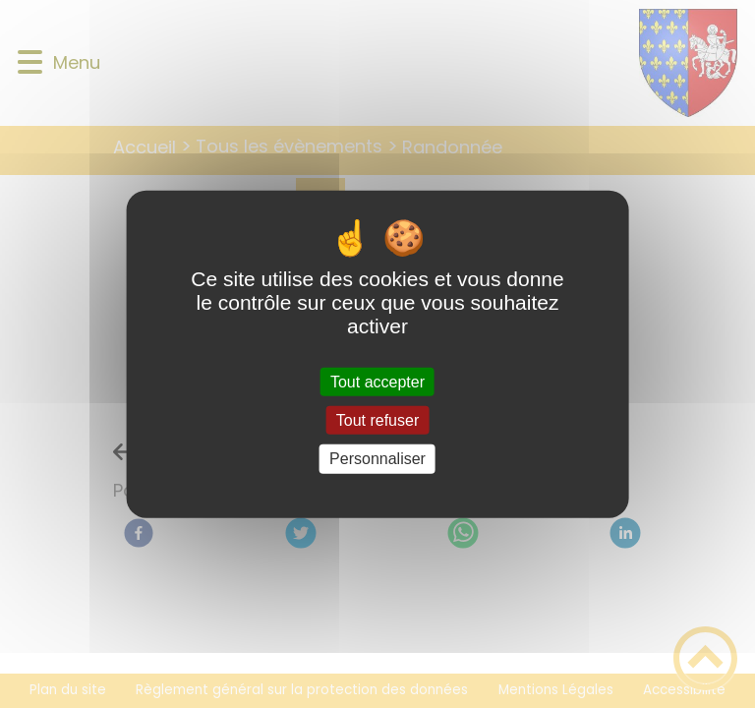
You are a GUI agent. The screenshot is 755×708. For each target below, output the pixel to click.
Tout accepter (377, 382)
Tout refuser (377, 420)
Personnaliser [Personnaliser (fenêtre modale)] (377, 458)
